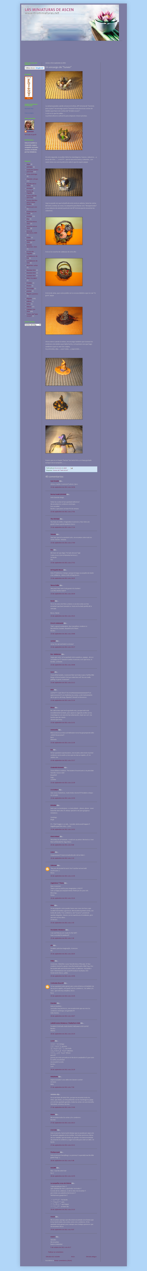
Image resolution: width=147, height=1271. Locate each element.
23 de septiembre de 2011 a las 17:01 (63, 512)
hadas (29, 238)
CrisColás (54, 1130)
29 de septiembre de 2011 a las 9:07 (62, 1230)
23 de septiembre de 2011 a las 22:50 (63, 798)
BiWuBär (53, 805)
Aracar (53, 1217)
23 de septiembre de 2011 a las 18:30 (63, 594)
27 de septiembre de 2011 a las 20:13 (63, 1123)
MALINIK (53, 1168)
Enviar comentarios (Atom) (63, 1260)
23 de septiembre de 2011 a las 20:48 (63, 665)
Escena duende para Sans (32, 197)
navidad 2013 (31, 276)
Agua (28, 164)
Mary (52, 905)
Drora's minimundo (57, 623)
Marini (53, 1114)
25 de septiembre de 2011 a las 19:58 (63, 976)
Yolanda (53, 534)
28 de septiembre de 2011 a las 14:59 (63, 1176)
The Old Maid (55, 519)
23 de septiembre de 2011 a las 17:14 (63, 527)
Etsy (28, 219)
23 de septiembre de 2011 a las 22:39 (63, 783)
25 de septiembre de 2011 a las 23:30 (63, 996)
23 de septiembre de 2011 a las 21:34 (63, 743)
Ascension (30, 132)
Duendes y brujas (32, 179)
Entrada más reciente (53, 1257)
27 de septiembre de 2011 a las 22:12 (63, 1145)
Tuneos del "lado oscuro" (60, 470)
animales (30, 167)
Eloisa (53, 708)
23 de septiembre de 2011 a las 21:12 (63, 683)
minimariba (54, 730)
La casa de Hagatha (30, 252)
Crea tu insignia (29, 113)
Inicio (73, 1257)
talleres (29, 301)
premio (29, 291)
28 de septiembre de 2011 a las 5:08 (62, 1161)
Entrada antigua (91, 1257)
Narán (53, 601)
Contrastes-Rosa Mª (57, 983)
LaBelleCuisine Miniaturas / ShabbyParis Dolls (65, 1023)
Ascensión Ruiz (29, 108)
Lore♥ (52, 1041)
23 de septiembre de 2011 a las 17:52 (63, 563)
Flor (52, 550)
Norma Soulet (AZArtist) (58, 494)
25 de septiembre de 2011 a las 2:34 (62, 938)
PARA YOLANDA (32, 278)
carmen (53, 641)
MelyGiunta (54, 1077)
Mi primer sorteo (32, 265)
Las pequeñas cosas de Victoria (61, 1183)
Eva (52, 750)
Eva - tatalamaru (56, 654)
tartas (29, 304)
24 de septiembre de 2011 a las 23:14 (63, 898)
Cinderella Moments (57, 767)
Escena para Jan (32, 207)
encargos (30, 188)
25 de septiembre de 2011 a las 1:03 (62, 923)
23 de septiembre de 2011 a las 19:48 (63, 634)
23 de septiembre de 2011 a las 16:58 (63, 487)
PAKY (52, 690)
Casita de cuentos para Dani (32, 171)
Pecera (29, 286)
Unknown (54, 865)
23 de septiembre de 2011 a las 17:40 (63, 543)
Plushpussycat (55, 1152)
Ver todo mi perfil (30, 135)
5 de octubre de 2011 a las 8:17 (61, 1247)
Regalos (29, 299)
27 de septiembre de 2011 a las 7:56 (62, 1087)
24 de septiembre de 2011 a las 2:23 (62, 858)
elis (52, 945)
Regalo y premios (32, 294)
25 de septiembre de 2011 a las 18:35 (63, 954)
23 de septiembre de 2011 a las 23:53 (63, 829)
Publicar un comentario (55, 1252)
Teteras (29, 307)
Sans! (52, 672)
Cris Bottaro (54, 790)
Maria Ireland (55, 836)
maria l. (53, 1237)
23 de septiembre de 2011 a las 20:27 (63, 647)
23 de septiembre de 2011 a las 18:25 (63, 578)
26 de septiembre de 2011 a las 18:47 (63, 1016)
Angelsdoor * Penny (57, 883)
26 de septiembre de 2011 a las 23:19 (63, 1034)
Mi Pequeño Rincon (57, 570)
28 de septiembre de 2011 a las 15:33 (63, 1209)
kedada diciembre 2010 (32, 246)
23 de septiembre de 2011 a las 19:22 (63, 616)
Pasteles (29, 283)
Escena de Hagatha (30, 192)
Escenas (29, 216)
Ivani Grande (55, 481)
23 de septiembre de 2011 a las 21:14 (63, 700)
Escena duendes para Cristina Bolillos (32, 202)
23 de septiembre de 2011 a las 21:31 (63, 723)
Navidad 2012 (31, 273)
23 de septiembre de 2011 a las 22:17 (63, 760)
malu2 (53, 852)
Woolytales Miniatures (58, 930)
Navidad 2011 (31, 270)
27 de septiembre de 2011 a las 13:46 (63, 1107)
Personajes (30, 288)
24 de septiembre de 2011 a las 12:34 (63, 876)
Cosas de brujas (32, 174)
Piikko (52, 961)
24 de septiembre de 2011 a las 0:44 (62, 845)
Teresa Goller (55, 585)
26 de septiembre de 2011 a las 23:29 (63, 1070)
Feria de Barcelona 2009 (32, 232)
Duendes (53, 1003)
